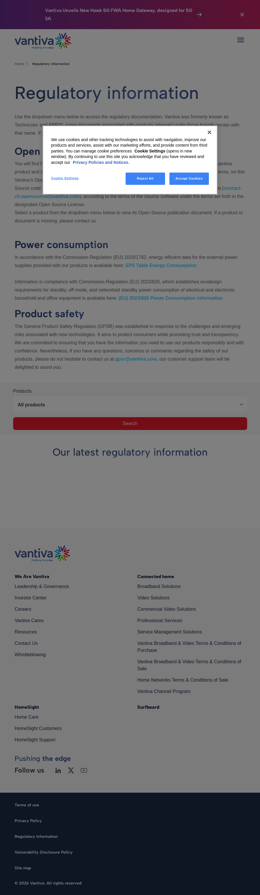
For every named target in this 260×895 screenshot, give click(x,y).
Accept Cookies (189, 178)
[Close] (209, 132)
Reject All (145, 178)
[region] (130, 160)
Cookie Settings (149, 151)
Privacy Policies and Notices (100, 162)
